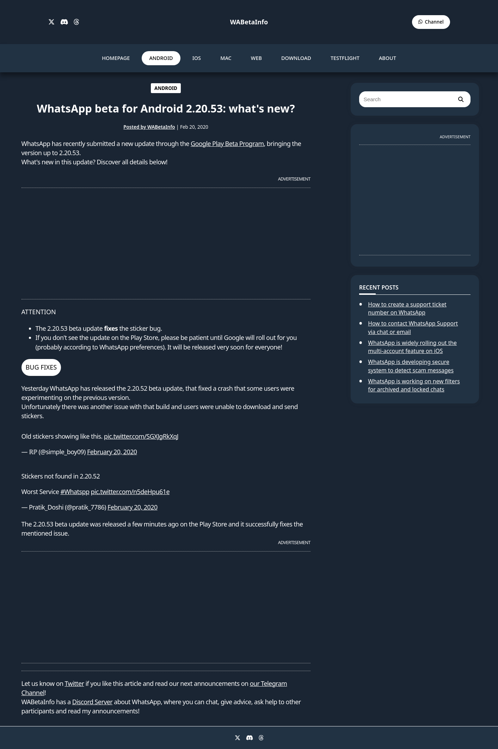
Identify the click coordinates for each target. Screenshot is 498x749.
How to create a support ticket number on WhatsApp (407, 308)
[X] (51, 22)
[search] (461, 99)
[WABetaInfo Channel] (431, 22)
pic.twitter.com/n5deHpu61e (130, 491)
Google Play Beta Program (227, 143)
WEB (256, 58)
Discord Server (92, 702)
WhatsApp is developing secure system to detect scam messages (411, 366)
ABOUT (387, 58)
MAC (226, 58)
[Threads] (76, 22)
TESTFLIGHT (345, 58)
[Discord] (64, 22)
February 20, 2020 (112, 451)
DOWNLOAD (296, 58)
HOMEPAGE (116, 58)
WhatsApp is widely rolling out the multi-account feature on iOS (412, 347)
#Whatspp (74, 491)
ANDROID (161, 58)
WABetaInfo (249, 22)
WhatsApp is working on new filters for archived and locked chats (414, 385)
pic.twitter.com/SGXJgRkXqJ (141, 436)
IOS (196, 58)
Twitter (74, 683)
